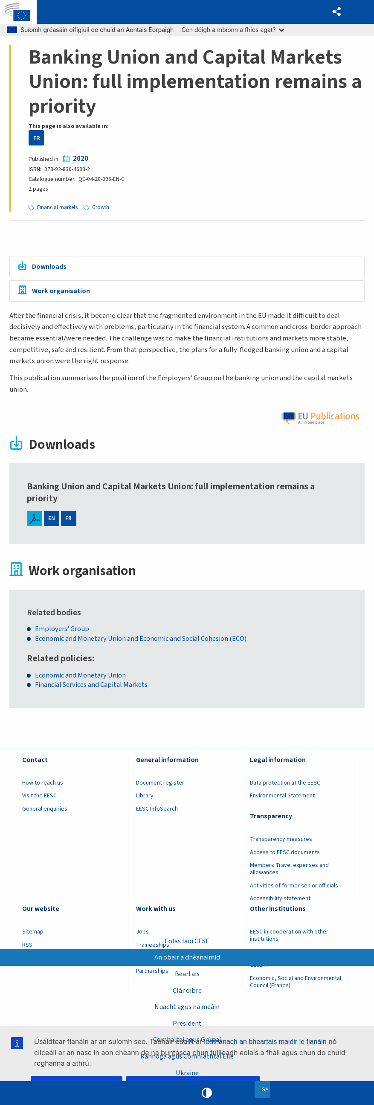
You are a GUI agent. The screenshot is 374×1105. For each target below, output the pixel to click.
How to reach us (42, 786)
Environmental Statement (282, 798)
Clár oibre (187, 989)
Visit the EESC (39, 798)
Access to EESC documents (285, 855)
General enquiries (44, 812)
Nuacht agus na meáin (187, 1006)
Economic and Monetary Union (82, 678)
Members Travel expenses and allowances (289, 872)
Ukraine (187, 1072)
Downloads (51, 267)
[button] (336, 12)
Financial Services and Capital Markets (95, 688)
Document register (160, 786)
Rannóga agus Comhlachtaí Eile (187, 1056)
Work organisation (62, 292)
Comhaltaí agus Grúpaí (187, 1039)
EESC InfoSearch (157, 812)
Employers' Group (63, 631)
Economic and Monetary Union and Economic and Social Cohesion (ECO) (145, 641)
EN (51, 521)
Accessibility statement (280, 901)
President (187, 1023)
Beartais (187, 973)
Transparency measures (281, 842)
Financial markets (57, 207)
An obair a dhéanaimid (187, 956)
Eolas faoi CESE (187, 939)
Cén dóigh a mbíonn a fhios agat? (232, 29)
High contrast (207, 1093)
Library (145, 798)
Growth (102, 207)
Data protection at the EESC (285, 786)
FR (36, 138)
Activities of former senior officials (294, 888)
